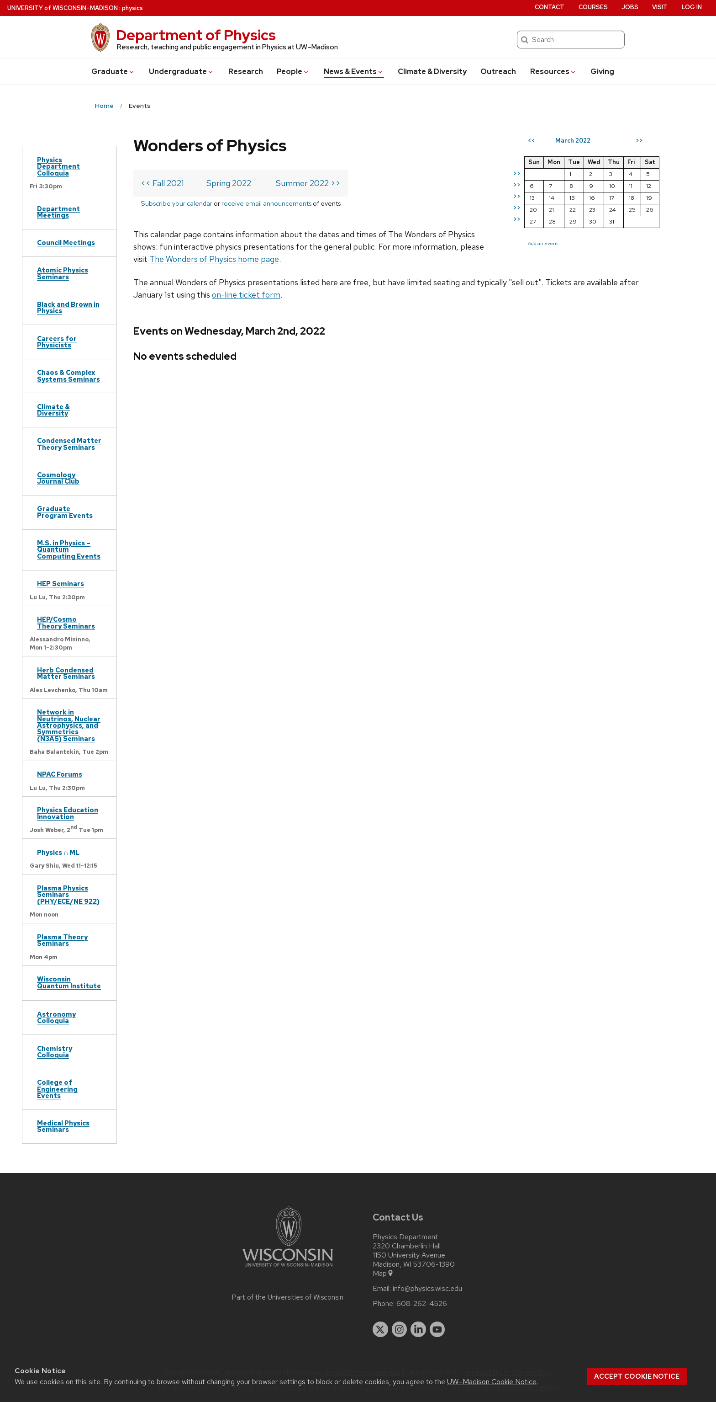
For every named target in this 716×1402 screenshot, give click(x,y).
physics (132, 8)
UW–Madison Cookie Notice (492, 1381)
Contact (549, 7)
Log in (692, 7)
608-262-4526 (421, 1303)
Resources (553, 71)
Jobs (629, 7)
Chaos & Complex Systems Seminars (68, 375)
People (293, 71)
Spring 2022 (228, 183)
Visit (660, 7)
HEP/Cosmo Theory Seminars (66, 622)
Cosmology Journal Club (58, 477)
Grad (113, 71)
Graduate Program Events (65, 511)
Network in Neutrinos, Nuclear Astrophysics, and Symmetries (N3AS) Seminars (68, 725)
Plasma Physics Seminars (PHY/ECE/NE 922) (68, 895)
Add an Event (543, 243)
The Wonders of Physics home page (214, 259)
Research (245, 71)
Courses (593, 7)
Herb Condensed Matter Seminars (66, 673)
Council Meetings (66, 242)
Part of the (287, 1297)
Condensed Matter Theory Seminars (69, 443)
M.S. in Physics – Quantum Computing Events (68, 549)
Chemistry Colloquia (54, 1051)
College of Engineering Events (57, 1089)
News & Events (354, 71)
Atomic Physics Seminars (62, 273)
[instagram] (399, 1329)
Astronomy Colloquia (56, 1017)
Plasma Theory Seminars (62, 940)
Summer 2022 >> (308, 183)
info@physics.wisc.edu (427, 1288)
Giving (602, 71)
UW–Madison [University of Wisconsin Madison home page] (62, 8)
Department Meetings (58, 211)
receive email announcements (266, 203)
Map (383, 1273)
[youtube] (437, 1329)
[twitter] (380, 1329)
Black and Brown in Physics (68, 307)
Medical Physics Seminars (63, 1126)
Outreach (498, 71)
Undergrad (181, 71)
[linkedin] (418, 1329)
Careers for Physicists (57, 341)
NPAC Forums (59, 774)
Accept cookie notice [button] (636, 1376)
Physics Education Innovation (67, 813)
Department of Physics (196, 35)
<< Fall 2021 (162, 183)
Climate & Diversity (432, 71)
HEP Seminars (60, 583)
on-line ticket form (246, 294)
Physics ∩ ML (58, 852)
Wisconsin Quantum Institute (69, 982)
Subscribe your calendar (176, 203)
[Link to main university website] (287, 1268)
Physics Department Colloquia (58, 166)
